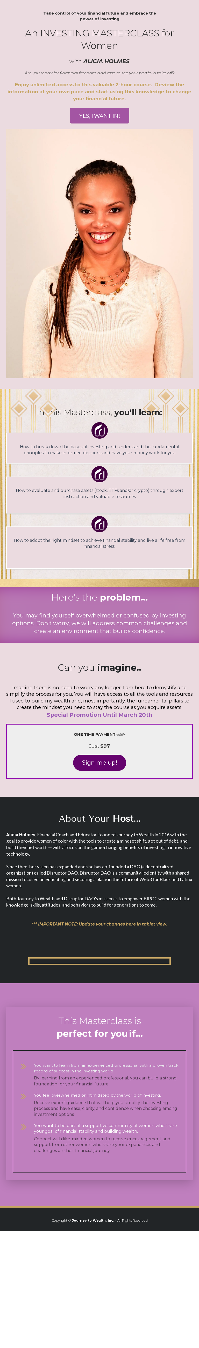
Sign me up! (99, 762)
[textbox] (99, 667)
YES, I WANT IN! (99, 115)
